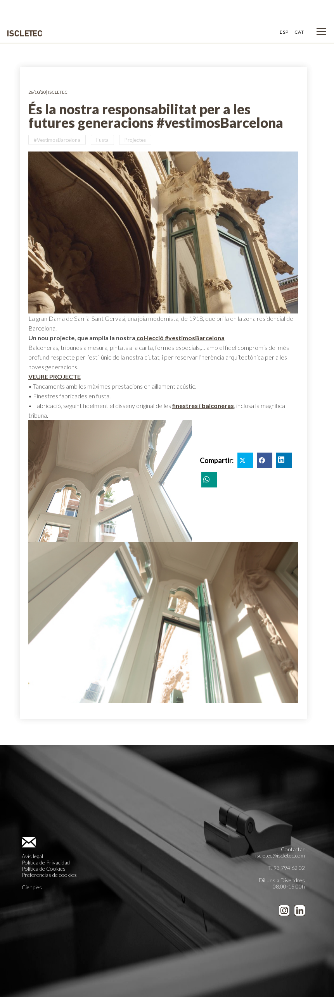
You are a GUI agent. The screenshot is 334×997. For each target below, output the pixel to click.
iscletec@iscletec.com (280, 855)
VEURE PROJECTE (54, 376)
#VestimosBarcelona (57, 140)
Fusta (102, 140)
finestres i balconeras (203, 405)
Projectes (135, 140)
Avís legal (32, 856)
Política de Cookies (44, 868)
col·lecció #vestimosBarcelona (180, 337)
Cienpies (32, 887)
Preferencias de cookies (49, 874)
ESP (284, 32)
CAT (299, 32)
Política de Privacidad (46, 862)
